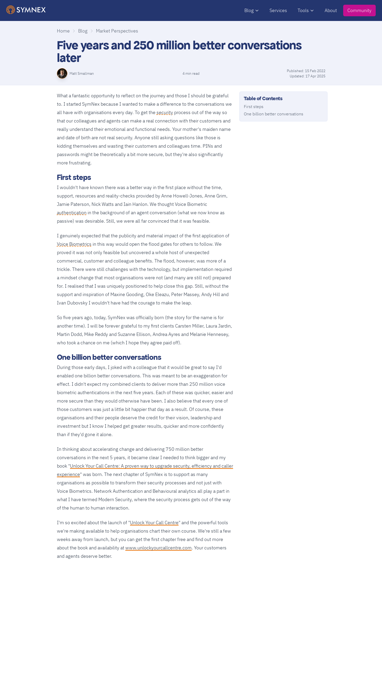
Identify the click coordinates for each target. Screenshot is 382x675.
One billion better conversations (273, 113)
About (331, 10)
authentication (72, 212)
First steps (253, 106)
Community (359, 10)
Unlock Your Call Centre (154, 522)
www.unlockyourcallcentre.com (158, 548)
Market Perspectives (117, 31)
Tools (306, 10)
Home (63, 31)
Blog (251, 10)
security (165, 111)
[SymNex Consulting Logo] (26, 10)
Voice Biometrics (74, 243)
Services (278, 10)
